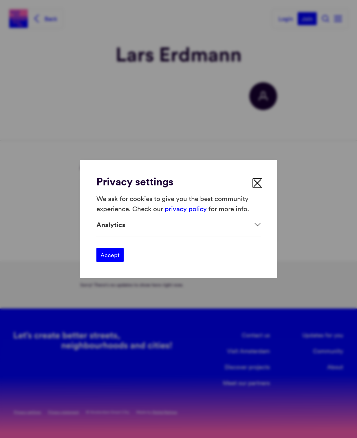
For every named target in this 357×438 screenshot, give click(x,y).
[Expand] (178, 224)
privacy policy (186, 208)
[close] (257, 183)
